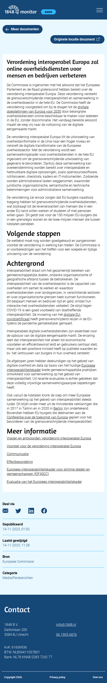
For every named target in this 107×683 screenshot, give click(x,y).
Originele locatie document (77, 39)
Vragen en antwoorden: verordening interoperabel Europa (49, 438)
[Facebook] (47, 512)
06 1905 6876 (66, 635)
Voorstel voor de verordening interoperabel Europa (44, 446)
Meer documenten (22, 29)
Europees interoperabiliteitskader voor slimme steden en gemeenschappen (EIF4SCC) (48, 471)
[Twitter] (21, 512)
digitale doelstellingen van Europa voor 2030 (48, 109)
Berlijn (58, 408)
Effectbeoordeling (20, 462)
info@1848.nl (66, 625)
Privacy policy (57, 677)
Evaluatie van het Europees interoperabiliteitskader (44, 482)
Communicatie (18, 454)
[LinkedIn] (34, 512)
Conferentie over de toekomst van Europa (37, 417)
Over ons (98, 677)
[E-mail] (9, 512)
